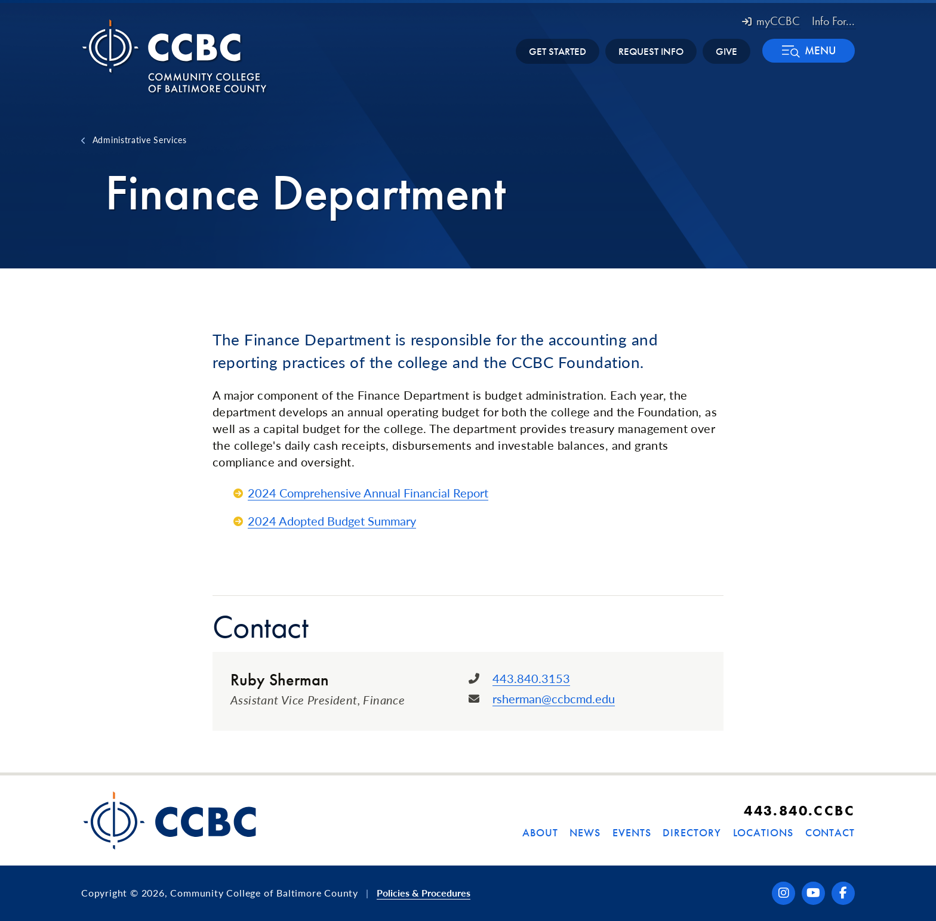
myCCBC (771, 21)
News (585, 832)
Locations (763, 832)
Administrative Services (140, 140)
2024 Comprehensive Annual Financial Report (368, 492)
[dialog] (900, 885)
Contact (830, 832)
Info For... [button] (833, 21)
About (540, 832)
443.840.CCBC (799, 810)
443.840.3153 (531, 678)
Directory (692, 832)
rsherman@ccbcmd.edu (553, 698)
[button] (808, 51)
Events (631, 832)
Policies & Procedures (423, 893)
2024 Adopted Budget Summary (332, 520)
